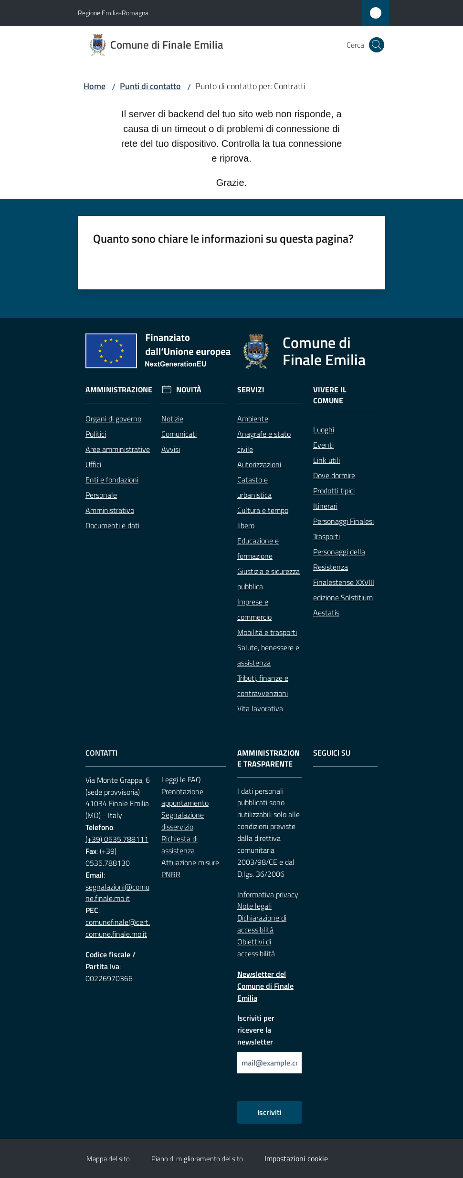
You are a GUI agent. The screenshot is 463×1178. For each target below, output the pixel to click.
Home (94, 86)
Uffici (93, 464)
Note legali (254, 906)
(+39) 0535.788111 (116, 839)
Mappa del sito (108, 1158)
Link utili (326, 460)
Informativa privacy (267, 894)
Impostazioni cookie (296, 1158)
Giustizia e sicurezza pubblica (268, 578)
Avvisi (170, 449)
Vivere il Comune (330, 395)
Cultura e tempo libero (262, 517)
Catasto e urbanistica (254, 487)
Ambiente (252, 418)
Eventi (323, 445)
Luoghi (323, 429)
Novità (188, 389)
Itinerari (325, 506)
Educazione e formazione (258, 548)
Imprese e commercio (254, 609)
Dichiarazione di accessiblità (261, 923)
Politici (95, 434)
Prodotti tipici (334, 490)
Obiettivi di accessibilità (256, 947)
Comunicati (179, 434)
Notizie (172, 418)
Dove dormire (334, 475)
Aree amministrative (117, 449)
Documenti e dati (112, 525)
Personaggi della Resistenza (339, 559)
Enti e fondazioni (111, 479)
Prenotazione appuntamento (185, 797)
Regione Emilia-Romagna (113, 13)
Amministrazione (118, 389)
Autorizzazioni (259, 464)
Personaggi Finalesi (343, 521)
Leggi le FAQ (181, 779)
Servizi (250, 389)
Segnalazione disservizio (182, 820)
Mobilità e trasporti (267, 632)
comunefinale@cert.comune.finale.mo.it (117, 928)
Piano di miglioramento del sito (197, 1158)
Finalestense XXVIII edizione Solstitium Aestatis (343, 597)
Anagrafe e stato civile (264, 441)
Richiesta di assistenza (179, 844)
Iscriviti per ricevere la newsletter (255, 1029)
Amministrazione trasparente (268, 758)
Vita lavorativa (260, 708)
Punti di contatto (150, 86)
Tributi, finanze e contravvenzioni (262, 685)
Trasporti (326, 536)
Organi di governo (113, 418)
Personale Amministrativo (109, 502)
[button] (376, 44)
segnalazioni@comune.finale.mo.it (117, 892)
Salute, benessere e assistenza (268, 655)
